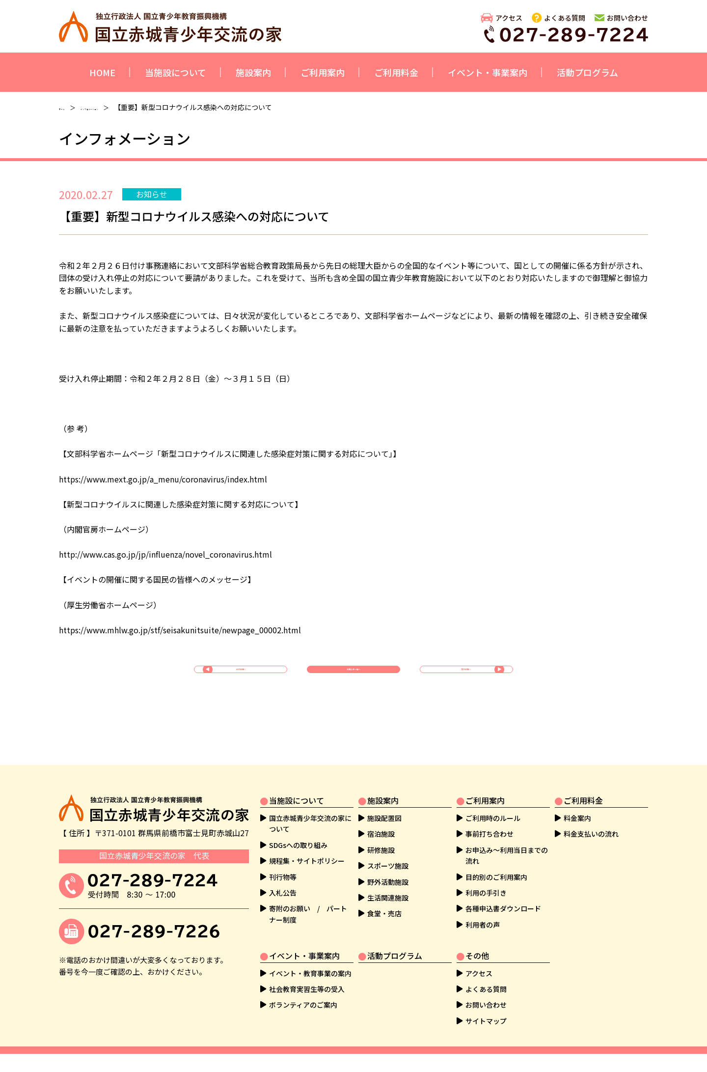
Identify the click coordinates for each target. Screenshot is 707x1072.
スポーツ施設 (387, 866)
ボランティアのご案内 (303, 1005)
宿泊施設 (381, 834)
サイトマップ (486, 1021)
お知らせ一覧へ (353, 678)
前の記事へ (243, 678)
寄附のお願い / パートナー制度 (308, 913)
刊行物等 (283, 877)
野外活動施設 (387, 882)
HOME (102, 72)
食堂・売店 (384, 913)
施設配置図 (384, 818)
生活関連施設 (387, 898)
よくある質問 (564, 18)
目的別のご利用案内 (496, 877)
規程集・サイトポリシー (307, 861)
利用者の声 (482, 925)
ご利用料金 (396, 72)
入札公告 (283, 893)
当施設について (175, 72)
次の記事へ (464, 678)
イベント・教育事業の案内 (310, 973)
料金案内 (577, 818)
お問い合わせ (627, 18)
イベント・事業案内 (487, 72)
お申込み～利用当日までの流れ (506, 855)
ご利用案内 (322, 72)
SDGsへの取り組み (298, 845)
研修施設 (381, 850)
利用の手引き (486, 893)
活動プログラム (587, 72)
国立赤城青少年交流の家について (310, 823)
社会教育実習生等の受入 (307, 989)
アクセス (508, 18)
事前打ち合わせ (489, 834)
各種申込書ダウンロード (503, 908)
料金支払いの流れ (591, 834)
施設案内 (253, 72)
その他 (477, 955)
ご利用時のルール (492, 818)
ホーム (69, 107)
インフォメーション (126, 107)
